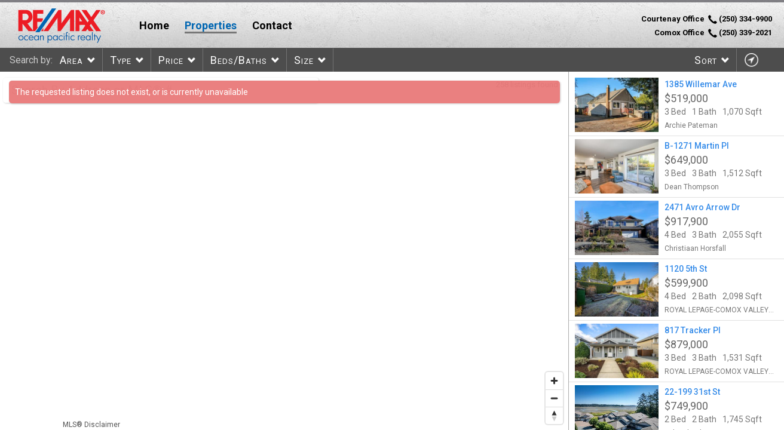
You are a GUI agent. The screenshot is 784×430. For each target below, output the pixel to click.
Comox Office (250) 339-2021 (713, 33)
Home (154, 25)
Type (120, 60)
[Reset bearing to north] (554, 415)
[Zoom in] (554, 380)
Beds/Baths (238, 60)
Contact (272, 25)
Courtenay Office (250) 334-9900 (706, 19)
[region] (284, 251)
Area (71, 60)
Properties (211, 25)
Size (304, 60)
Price (170, 60)
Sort (705, 60)
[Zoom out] (554, 398)
